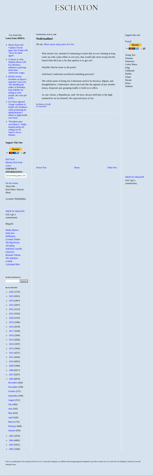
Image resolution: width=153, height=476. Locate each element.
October (12, 391)
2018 (11, 327)
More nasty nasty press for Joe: (59, 44)
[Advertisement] (76, 22)
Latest (8, 165)
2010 (11, 361)
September (13, 396)
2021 (11, 313)
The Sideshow (12, 258)
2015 (11, 339)
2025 (11, 296)
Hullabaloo (10, 236)
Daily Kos (10, 233)
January (12, 430)
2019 (11, 322)
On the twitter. (12, 183)
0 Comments (41, 106)
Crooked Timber (13, 239)
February (12, 426)
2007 (11, 374)
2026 (11, 292)
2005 (11, 436)
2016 (11, 335)
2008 (11, 370)
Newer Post (41, 167)
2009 (11, 366)
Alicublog (10, 245)
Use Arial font (14, 35)
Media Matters (12, 230)
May (10, 413)
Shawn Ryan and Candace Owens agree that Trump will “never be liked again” (18, 50)
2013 (11, 348)
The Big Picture (13, 242)
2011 (11, 357)
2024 (11, 300)
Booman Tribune (13, 255)
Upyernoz (10, 252)
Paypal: (128, 41)
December (13, 382)
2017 (11, 331)
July (10, 404)
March (11, 422)
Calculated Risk (13, 264)
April (10, 417)
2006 (11, 379)
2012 (11, 353)
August (11, 400)
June (10, 409)
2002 (11, 449)
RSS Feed (10, 159)
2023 (11, 305)
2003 (11, 445)
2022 (11, 309)
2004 (11, 440)
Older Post (112, 167)
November (13, 387)
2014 (11, 344)
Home (77, 167)
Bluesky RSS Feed (14, 162)
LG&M (9, 261)
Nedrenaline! (44, 38)
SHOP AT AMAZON (15, 211)
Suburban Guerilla (14, 249)
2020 (11, 318)
